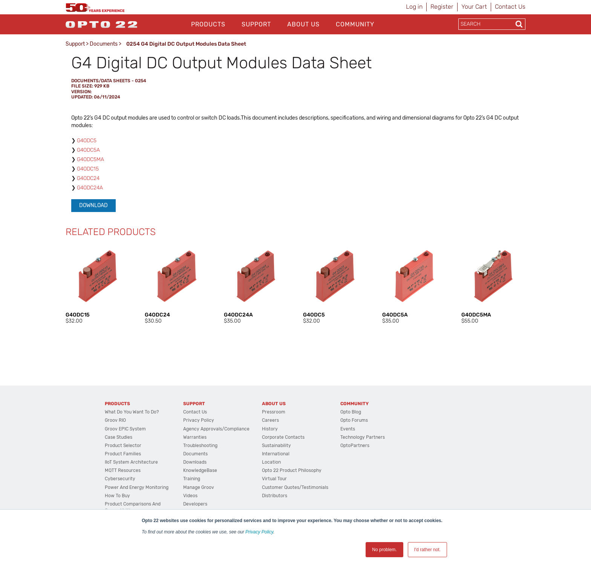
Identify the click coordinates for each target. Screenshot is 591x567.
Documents (104, 44)
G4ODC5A (88, 150)
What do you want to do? (132, 412)
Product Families (123, 453)
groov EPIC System (125, 429)
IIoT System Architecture (131, 462)
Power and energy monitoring (136, 487)
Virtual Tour (274, 478)
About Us (303, 24)
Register (441, 6)
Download (93, 205)
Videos (190, 495)
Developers (195, 504)
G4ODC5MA (90, 159)
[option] (98, 284)
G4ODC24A (90, 187)
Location (271, 462)
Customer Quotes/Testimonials (295, 487)
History (270, 429)
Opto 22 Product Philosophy (292, 470)
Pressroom (273, 412)
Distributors (274, 495)
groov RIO (115, 420)
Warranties (195, 437)
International (275, 453)
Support (256, 24)
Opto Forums (354, 420)
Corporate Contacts (283, 437)
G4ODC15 (88, 169)
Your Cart (474, 6)
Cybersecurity (120, 478)
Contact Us (510, 6)
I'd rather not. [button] (427, 549)
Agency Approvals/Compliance (216, 429)
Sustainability (276, 445)
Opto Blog (350, 412)
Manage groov (198, 487)
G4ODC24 (88, 178)
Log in (414, 6)
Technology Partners (362, 437)
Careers (270, 420)
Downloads (195, 462)
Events (347, 429)
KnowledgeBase (200, 470)
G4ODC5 (86, 140)
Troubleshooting (200, 445)
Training (191, 478)
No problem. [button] (384, 549)
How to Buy (117, 495)
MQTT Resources (123, 470)
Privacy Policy (259, 532)
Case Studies (118, 437)
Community (355, 24)
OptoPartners (354, 445)
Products (208, 24)
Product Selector (123, 445)
